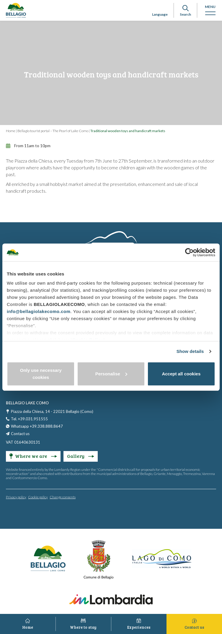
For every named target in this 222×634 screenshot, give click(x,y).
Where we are (33, 456)
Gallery (80, 456)
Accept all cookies (181, 373)
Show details (190, 351)
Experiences (139, 627)
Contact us (20, 433)
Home (10, 131)
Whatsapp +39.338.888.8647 (37, 426)
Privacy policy (16, 497)
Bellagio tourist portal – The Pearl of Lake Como (52, 131)
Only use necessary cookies (41, 374)
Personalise (111, 373)
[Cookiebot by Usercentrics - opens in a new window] (189, 252)
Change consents (63, 497)
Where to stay (83, 627)
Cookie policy (38, 497)
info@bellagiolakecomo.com (39, 311)
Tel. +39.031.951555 (29, 418)
